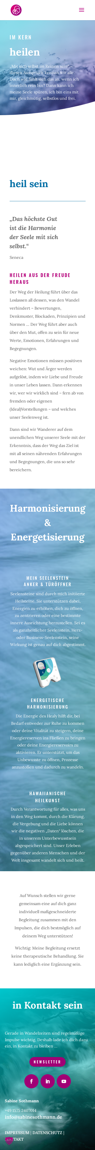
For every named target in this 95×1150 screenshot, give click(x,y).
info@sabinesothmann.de (33, 1117)
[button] (9, 1141)
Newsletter (47, 1061)
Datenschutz (47, 1132)
